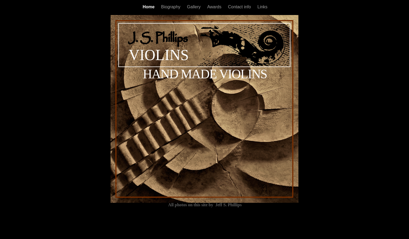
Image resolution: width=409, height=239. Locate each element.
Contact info (240, 7)
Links (262, 7)
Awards (215, 7)
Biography (171, 7)
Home (149, 7)
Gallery (194, 7)
